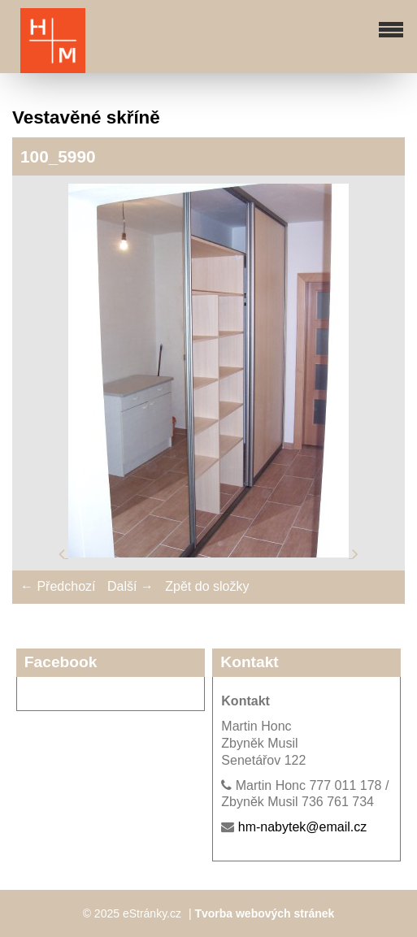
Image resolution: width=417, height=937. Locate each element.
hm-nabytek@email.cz (302, 827)
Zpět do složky (207, 586)
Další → (130, 586)
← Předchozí (57, 586)
